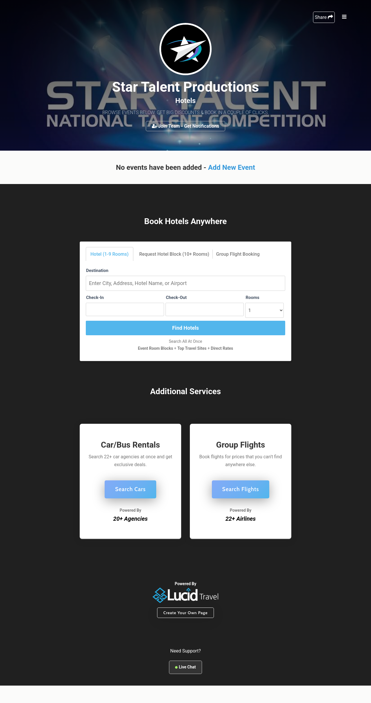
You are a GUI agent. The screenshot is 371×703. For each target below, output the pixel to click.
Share (324, 17)
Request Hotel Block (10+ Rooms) (174, 254)
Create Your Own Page (185, 612)
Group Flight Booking (238, 254)
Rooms (252, 297)
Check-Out (176, 297)
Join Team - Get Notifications (185, 126)
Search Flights (240, 489)
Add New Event (231, 167)
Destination (97, 270)
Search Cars (130, 489)
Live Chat (185, 667)
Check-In (95, 297)
